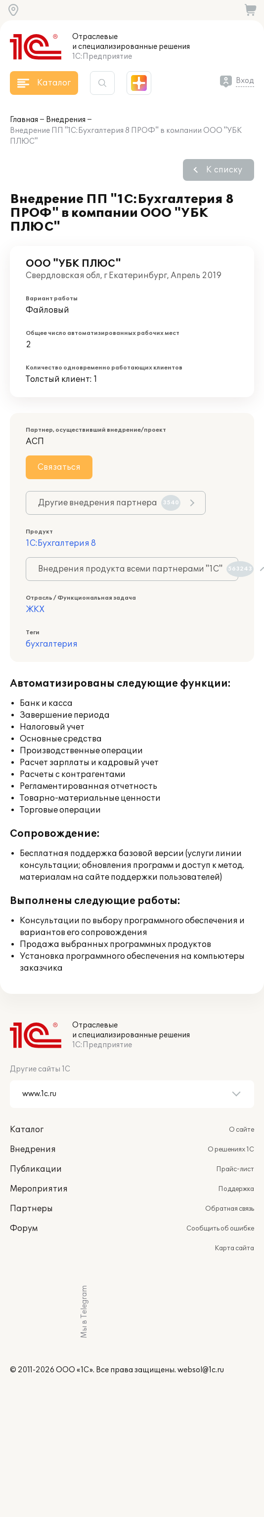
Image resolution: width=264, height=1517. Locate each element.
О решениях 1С (231, 1149)
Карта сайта (234, 1248)
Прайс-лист (235, 1169)
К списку (224, 170)
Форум (24, 1228)
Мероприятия (39, 1189)
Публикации (36, 1169)
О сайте (241, 1130)
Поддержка (236, 1189)
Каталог (27, 1130)
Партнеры (31, 1209)
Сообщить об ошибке (220, 1228)
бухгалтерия (52, 644)
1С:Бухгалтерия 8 (61, 543)
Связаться (59, 467)
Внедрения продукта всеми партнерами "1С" (138, 569)
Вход (245, 81)
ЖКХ (35, 610)
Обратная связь (229, 1209)
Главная (24, 120)
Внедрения (66, 120)
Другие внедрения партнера (109, 503)
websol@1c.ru (200, 1370)
